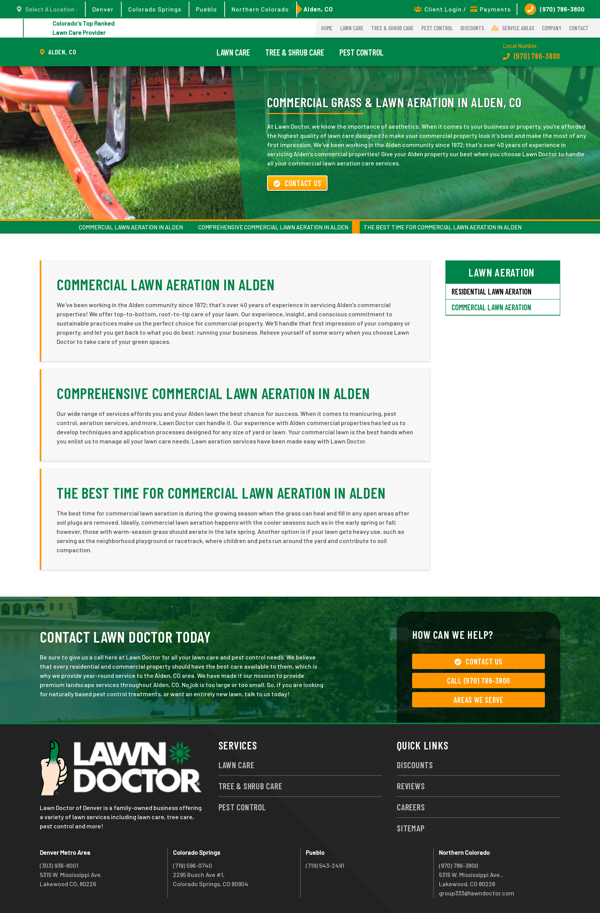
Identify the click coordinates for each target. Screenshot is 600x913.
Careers (411, 807)
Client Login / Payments (462, 9)
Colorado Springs (154, 9)
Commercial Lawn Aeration (491, 307)
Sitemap (410, 828)
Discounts (472, 28)
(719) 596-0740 (192, 865)
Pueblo (206, 9)
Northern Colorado (260, 9)
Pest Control (437, 28)
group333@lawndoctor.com (476, 893)
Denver (103, 9)
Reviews (411, 786)
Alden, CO (318, 9)
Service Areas (513, 28)
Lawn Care (352, 28)
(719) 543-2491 (325, 865)
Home (327, 28)
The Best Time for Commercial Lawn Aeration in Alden (443, 227)
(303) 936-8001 (59, 865)
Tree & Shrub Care (392, 28)
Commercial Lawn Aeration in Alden (131, 227)
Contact (579, 28)
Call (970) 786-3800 (478, 680)
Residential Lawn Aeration (492, 291)
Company (551, 28)
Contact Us (297, 183)
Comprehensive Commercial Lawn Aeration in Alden (273, 227)
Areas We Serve (478, 699)
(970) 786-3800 (555, 9)
